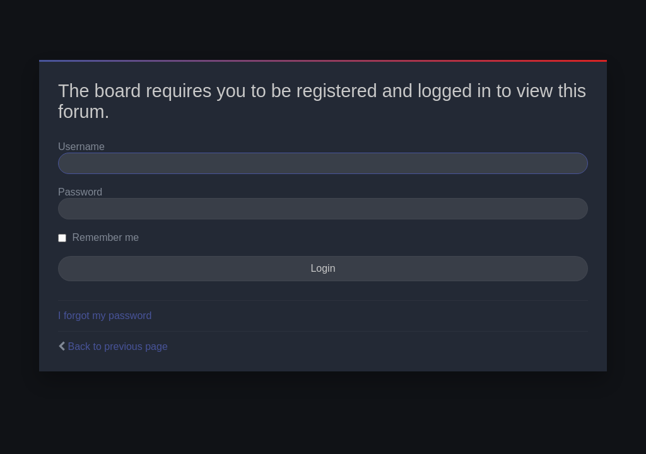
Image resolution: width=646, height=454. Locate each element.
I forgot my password (105, 315)
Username (81, 146)
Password (80, 192)
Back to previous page (117, 346)
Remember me (98, 237)
